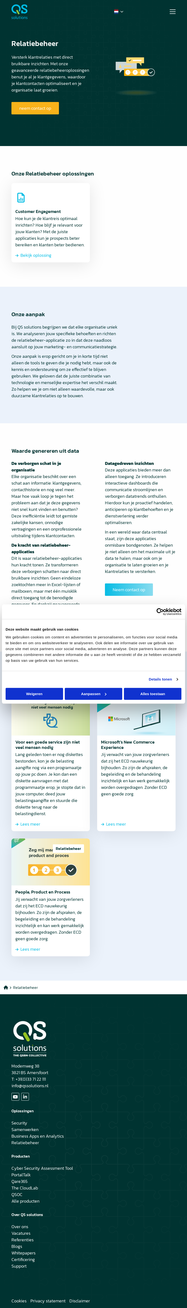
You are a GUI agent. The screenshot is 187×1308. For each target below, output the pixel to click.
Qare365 (19, 1181)
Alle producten (25, 1201)
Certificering (23, 1259)
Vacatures (20, 1233)
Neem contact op (129, 589)
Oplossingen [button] (22, 1111)
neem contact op (35, 108)
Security (19, 1123)
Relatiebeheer (25, 1142)
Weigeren (34, 694)
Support (19, 1266)
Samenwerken (24, 1129)
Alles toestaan (152, 694)
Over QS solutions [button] (27, 1214)
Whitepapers (23, 1253)
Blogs (16, 1246)
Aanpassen (93, 694)
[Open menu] (171, 12)
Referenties (22, 1239)
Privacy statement (47, 1301)
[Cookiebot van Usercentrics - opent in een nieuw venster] (160, 611)
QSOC (16, 1194)
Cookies (19, 1301)
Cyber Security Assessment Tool (42, 1168)
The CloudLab (24, 1188)
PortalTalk (21, 1174)
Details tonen (160, 679)
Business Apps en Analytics (37, 1136)
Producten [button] (20, 1156)
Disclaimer (79, 1301)
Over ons (19, 1226)
